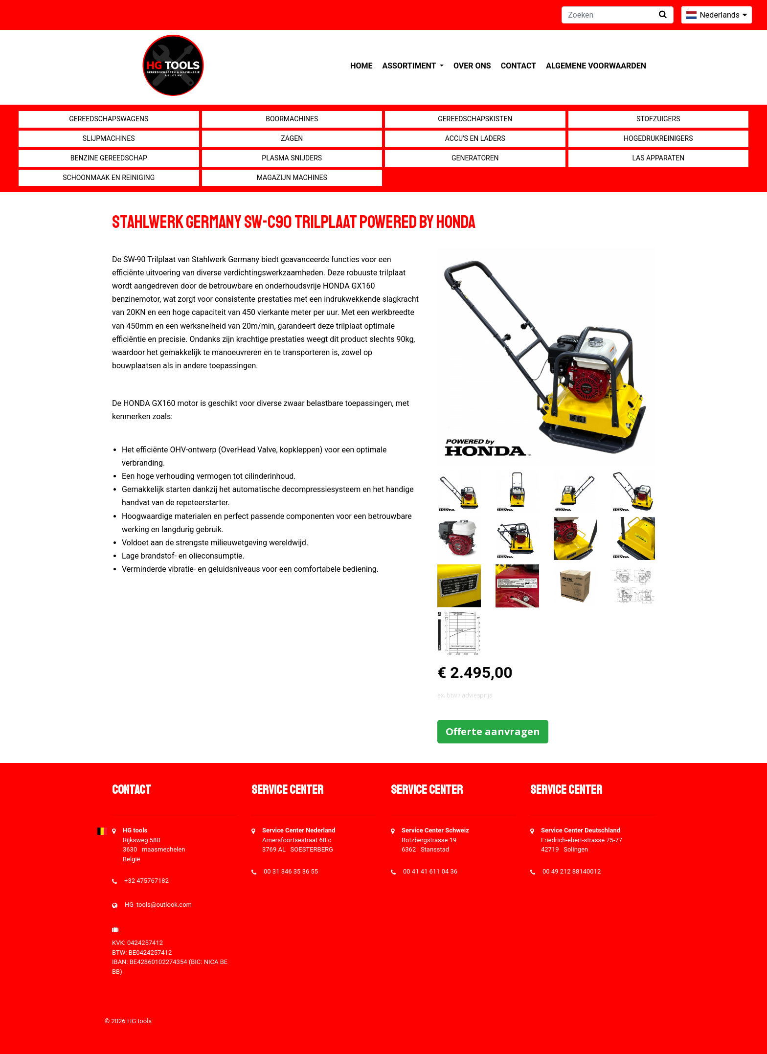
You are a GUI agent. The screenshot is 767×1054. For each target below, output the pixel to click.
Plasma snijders (292, 158)
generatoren (475, 158)
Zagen (292, 138)
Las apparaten (658, 158)
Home (361, 65)
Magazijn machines (292, 177)
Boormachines (292, 119)
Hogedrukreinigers (658, 138)
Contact (518, 65)
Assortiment (410, 65)
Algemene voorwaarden (596, 65)
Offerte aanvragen (493, 731)
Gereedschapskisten (475, 119)
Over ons (472, 65)
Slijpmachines (109, 138)
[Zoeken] (618, 14)
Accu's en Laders (475, 138)
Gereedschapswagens (108, 119)
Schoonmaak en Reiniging (109, 177)
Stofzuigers (658, 119)
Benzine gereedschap (108, 158)
